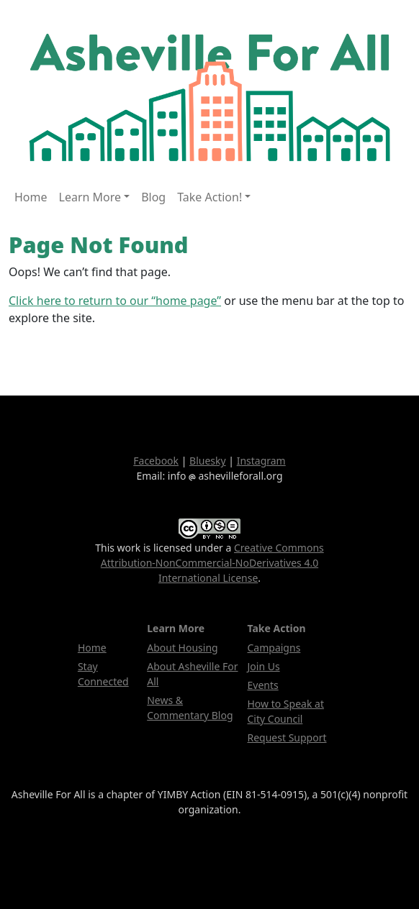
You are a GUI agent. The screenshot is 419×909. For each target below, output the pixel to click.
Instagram (261, 460)
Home (31, 197)
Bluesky (207, 460)
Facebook (156, 460)
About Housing (182, 647)
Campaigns (274, 647)
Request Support (287, 737)
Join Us (264, 666)
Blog (153, 197)
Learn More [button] (90, 197)
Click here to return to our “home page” (115, 301)
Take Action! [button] (209, 197)
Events (263, 685)
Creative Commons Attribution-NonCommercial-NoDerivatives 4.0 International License (212, 563)
